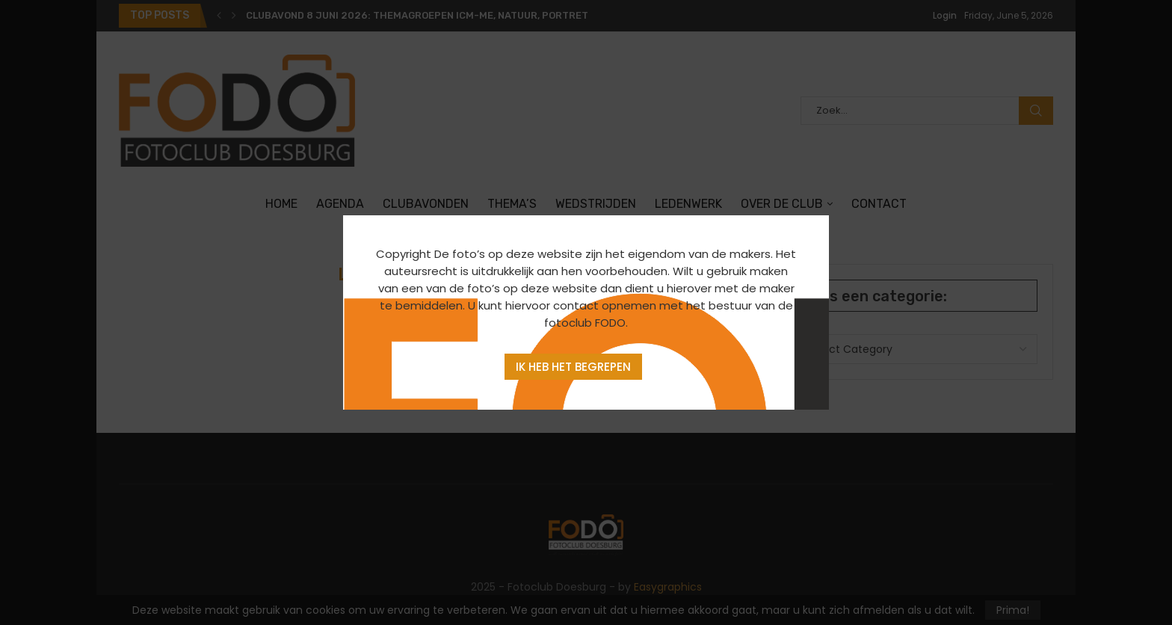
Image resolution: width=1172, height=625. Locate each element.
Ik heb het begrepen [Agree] (573, 367)
